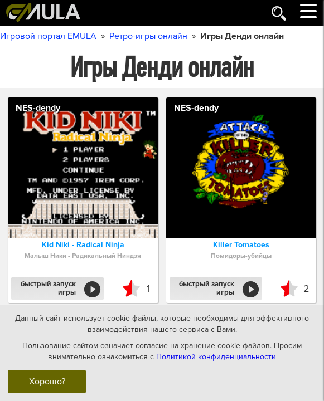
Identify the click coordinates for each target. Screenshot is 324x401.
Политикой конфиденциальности (216, 356)
